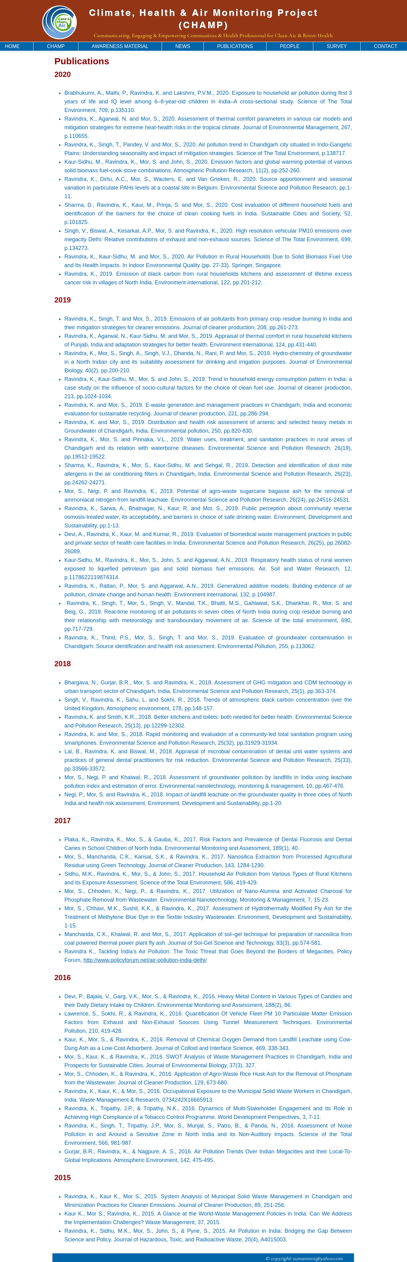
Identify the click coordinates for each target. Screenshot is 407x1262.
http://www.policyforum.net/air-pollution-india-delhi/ (145, 960)
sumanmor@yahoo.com (318, 1258)
